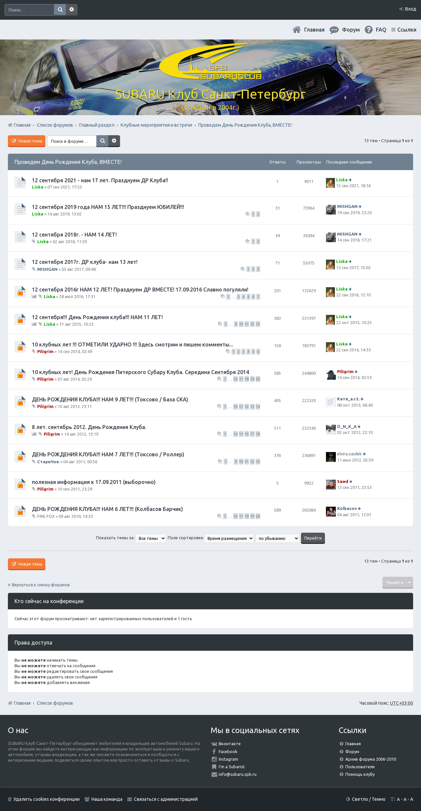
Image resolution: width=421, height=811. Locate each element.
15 (241, 434)
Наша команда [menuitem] (106, 799)
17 (241, 379)
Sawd (342, 481)
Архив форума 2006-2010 (370, 759)
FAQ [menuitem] (381, 30)
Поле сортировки (211, 537)
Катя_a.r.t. (348, 398)
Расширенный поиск (72, 10)
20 (258, 379)
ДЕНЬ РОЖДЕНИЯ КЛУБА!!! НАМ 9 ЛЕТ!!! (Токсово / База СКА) (110, 399)
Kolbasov (347, 508)
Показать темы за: (131, 537)
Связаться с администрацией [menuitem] (166, 799)
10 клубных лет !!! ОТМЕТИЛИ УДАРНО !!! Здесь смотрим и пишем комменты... (132, 344)
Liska (37, 187)
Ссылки (406, 30)
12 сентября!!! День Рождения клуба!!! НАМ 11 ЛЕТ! (97, 317)
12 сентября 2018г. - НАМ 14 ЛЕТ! (74, 235)
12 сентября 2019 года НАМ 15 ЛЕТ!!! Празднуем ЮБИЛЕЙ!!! (108, 207)
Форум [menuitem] (351, 30)
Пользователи (360, 766)
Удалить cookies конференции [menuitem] (46, 799)
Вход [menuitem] (410, 9)
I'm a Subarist (232, 766)
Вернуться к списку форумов (41, 584)
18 (247, 379)
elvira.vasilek (349, 453)
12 (252, 324)
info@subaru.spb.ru (238, 774)
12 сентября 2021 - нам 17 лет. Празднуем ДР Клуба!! (100, 180)
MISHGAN (347, 206)
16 (235, 379)
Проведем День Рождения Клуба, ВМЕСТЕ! (68, 162)
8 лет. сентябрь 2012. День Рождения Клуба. (89, 427)
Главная (314, 30)
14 (258, 407)
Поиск (60, 10)
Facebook (228, 751)
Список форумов (55, 703)
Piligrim (45, 351)
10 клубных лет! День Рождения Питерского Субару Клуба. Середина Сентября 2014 (140, 372)
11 (247, 324)
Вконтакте (230, 743)
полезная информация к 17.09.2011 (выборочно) (94, 482)
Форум (352, 751)
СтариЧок (48, 461)
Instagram (228, 759)
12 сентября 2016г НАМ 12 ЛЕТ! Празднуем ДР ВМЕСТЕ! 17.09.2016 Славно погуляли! (140, 289)
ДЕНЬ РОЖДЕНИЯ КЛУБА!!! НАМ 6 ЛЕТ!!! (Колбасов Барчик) (107, 509)
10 (241, 324)
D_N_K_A (347, 426)
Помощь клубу (360, 774)
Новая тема (29, 141)
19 (252, 379)
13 (258, 324)
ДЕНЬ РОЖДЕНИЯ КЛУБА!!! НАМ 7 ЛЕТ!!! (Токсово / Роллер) (108, 454)
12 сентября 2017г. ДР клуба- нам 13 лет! (84, 262)
